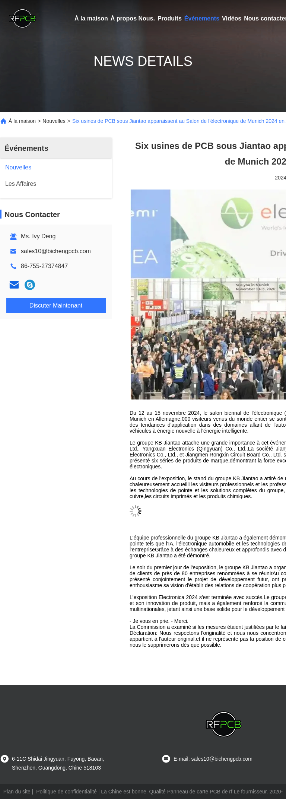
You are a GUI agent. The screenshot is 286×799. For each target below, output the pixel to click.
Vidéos (231, 18)
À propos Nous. (133, 18)
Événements (201, 18)
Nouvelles (53, 121)
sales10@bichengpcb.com (56, 251)
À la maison (91, 18)
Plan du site (17, 792)
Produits (170, 18)
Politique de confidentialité (66, 792)
